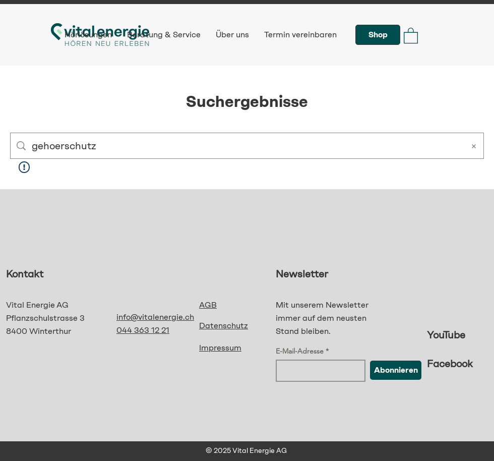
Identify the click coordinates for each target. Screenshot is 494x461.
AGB (208, 305)
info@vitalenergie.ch (155, 317)
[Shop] (377, 35)
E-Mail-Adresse (300, 351)
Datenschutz (223, 325)
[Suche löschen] (473, 145)
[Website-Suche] (245, 145)
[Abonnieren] (395, 370)
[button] (411, 35)
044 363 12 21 (142, 330)
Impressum (220, 348)
